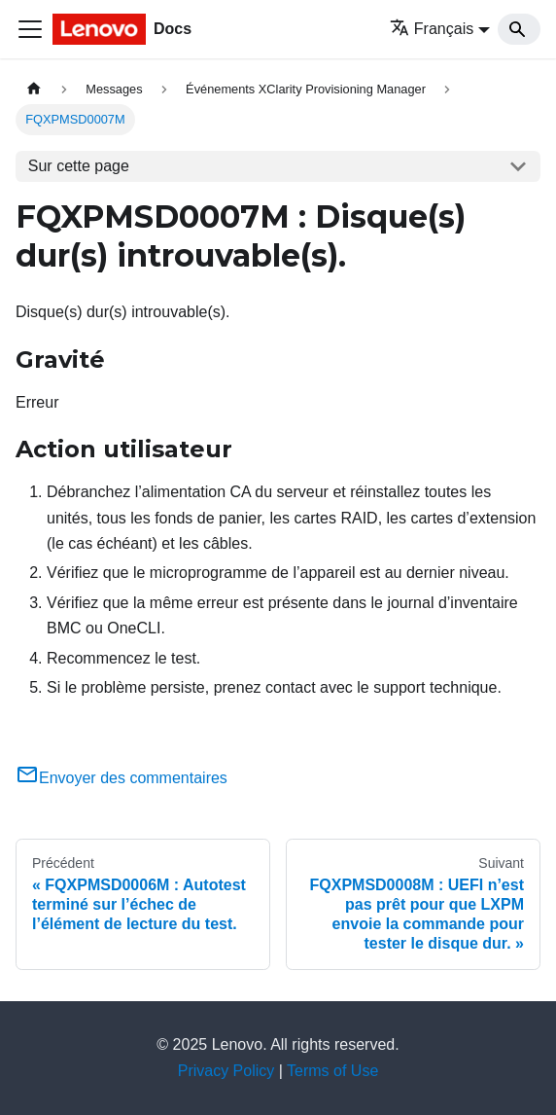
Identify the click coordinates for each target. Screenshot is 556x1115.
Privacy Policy (226, 1070)
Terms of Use (332, 1070)
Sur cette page (78, 166)
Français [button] (431, 28)
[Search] (519, 29)
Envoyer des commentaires (121, 778)
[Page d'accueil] (34, 89)
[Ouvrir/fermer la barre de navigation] (30, 29)
